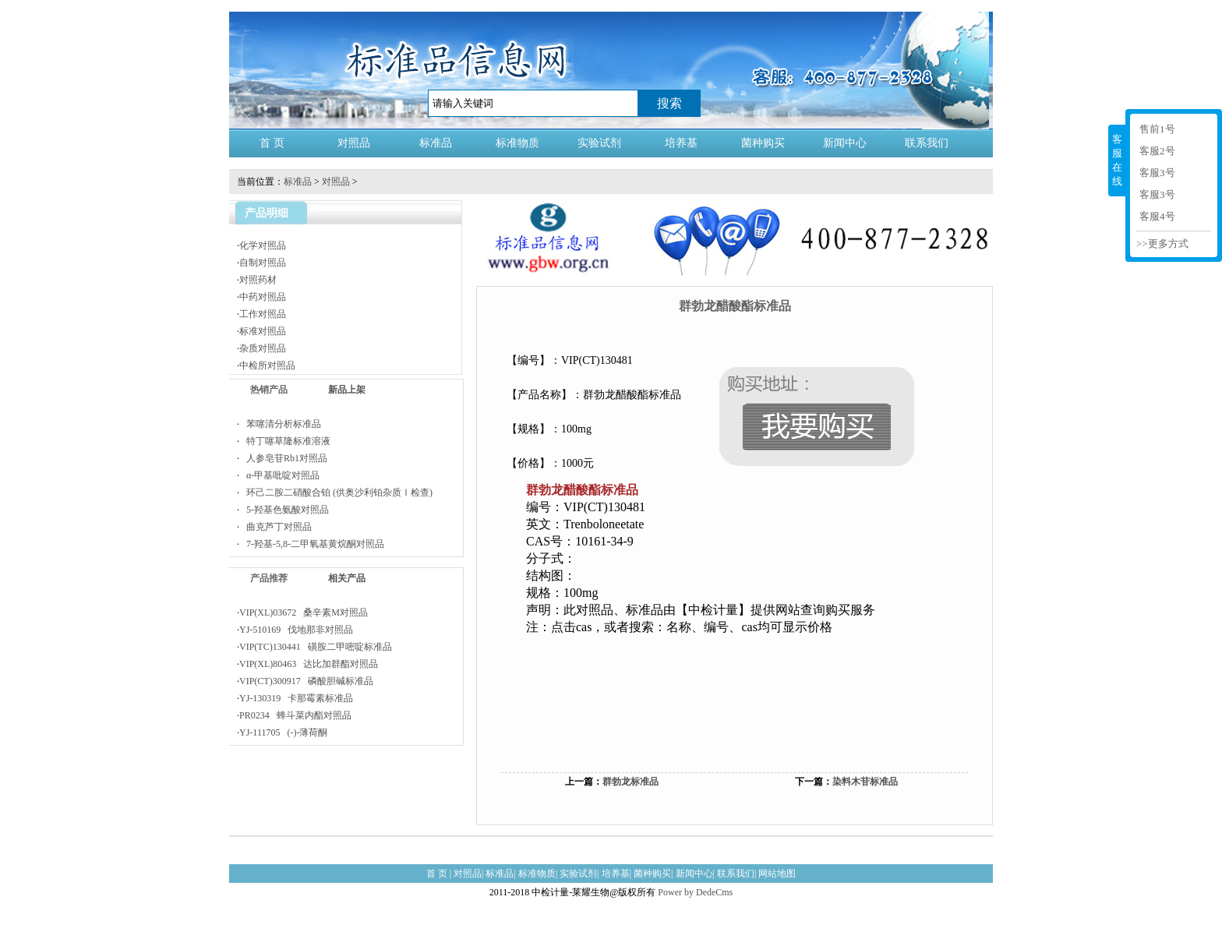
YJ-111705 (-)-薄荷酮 (283, 732)
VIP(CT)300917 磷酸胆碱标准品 (306, 681)
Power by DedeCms (695, 892)
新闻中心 (845, 143)
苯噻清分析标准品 (280, 423)
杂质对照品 (262, 348)
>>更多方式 (1162, 243)
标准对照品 (262, 331)
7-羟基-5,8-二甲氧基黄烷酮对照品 (311, 543)
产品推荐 (269, 578)
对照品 (353, 143)
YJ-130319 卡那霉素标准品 (296, 698)
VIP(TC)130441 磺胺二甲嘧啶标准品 (315, 646)
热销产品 (269, 389)
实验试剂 (599, 143)
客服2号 (1157, 151)
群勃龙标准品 (630, 781)
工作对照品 (262, 314)
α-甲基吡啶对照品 (279, 475)
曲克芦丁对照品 (275, 526)
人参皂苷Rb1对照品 (283, 458)
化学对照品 (262, 245)
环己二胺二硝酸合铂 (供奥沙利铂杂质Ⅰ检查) (336, 492)
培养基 (681, 143)
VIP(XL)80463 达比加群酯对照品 (308, 663)
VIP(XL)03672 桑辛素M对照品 (303, 612)
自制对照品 (262, 262)
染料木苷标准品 (865, 781)
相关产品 (347, 578)
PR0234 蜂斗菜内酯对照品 (295, 715)
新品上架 (347, 389)
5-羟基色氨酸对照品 (284, 509)
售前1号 (1157, 129)
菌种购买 (763, 143)
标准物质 (517, 143)
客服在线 (1117, 160)
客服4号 (1157, 216)
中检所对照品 (267, 365)
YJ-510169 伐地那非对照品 (296, 629)
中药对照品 (262, 296)
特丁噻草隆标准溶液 (284, 441)
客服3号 (1157, 172)
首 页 (272, 143)
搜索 (669, 103)
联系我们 (926, 143)
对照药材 (258, 279)
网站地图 (777, 873)
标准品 (435, 143)
